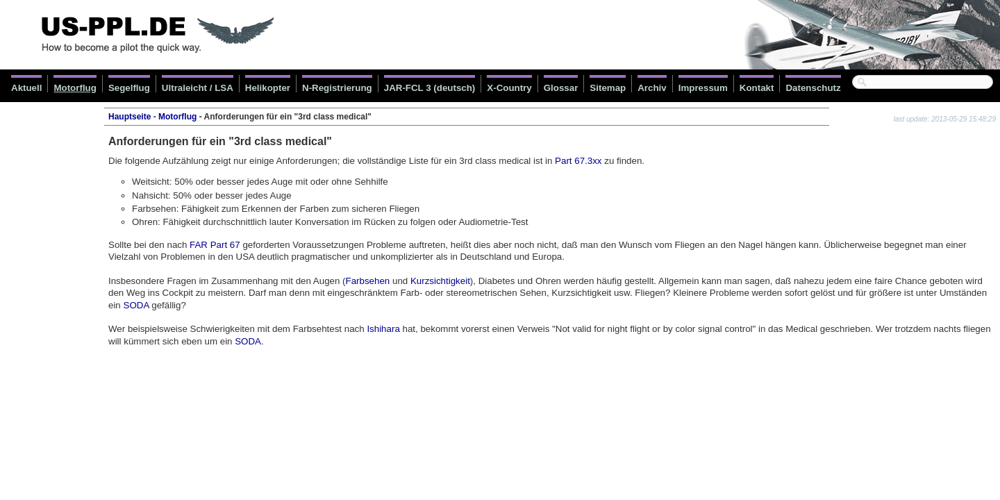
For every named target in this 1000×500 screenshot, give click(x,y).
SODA (136, 305)
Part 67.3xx (578, 161)
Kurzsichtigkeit (440, 281)
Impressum (703, 88)
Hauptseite (129, 117)
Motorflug (74, 88)
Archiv (652, 88)
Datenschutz (812, 88)
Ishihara (383, 329)
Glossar (561, 88)
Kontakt (757, 88)
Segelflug (129, 88)
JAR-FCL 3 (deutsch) (430, 88)
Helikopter (267, 88)
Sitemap (608, 88)
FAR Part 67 (215, 245)
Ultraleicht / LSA (197, 88)
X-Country (509, 88)
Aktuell (26, 88)
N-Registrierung (337, 88)
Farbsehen (368, 281)
